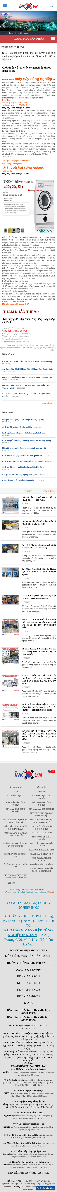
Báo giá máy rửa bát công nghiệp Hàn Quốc (19, 475)
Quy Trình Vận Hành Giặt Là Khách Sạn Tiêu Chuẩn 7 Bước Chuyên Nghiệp (39, 572)
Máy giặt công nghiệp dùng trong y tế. (41, 821)
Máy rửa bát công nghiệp (41, 803)
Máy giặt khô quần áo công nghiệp (41, 814)
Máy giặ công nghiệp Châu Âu (16, 342)
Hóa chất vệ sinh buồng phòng (28, 1184)
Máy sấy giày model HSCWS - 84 (16, 105)
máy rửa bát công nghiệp (32, 348)
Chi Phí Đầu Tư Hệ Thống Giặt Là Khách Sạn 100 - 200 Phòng (27, 361)
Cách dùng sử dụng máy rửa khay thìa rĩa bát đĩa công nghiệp (26, 440)
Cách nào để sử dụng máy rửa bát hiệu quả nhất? (22, 456)
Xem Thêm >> (48, 403)
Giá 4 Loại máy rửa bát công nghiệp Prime (41, 869)
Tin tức (20, 47)
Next (53, 24)
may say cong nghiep (36, 345)
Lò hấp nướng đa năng (41, 864)
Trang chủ (7, 47)
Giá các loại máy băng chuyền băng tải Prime (15, 876)
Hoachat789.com (31, 1187)
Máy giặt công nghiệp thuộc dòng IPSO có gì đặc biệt (23, 420)
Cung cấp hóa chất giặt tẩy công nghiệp (18, 480)
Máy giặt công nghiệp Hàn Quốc (16, 161)
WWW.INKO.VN (28, 1028)
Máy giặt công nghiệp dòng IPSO (15, 304)
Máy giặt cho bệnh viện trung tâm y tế (15, 821)
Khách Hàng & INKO (42, 833)
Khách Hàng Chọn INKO (42, 854)
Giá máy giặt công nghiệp (41, 797)
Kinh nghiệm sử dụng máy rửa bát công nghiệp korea (23, 433)
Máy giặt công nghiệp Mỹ (14, 328)
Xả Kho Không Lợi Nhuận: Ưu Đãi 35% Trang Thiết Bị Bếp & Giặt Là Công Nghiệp (39, 651)
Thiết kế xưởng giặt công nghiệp (41, 827)
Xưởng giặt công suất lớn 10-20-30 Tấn (15, 834)
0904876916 (45, 1188)
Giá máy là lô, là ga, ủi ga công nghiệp (15, 844)
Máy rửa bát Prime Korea (41, 859)
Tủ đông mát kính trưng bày (15, 865)
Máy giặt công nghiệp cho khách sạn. (15, 827)
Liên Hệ (41, 792)
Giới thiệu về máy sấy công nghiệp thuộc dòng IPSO (26, 69)
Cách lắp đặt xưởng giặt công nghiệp (17, 427)
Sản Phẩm (41, 787)
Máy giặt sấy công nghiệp (15, 803)
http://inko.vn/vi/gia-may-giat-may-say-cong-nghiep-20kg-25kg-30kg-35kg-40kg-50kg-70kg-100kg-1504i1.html (28, 1082)
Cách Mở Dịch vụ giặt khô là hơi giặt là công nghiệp (22, 461)
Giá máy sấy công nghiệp (41, 809)
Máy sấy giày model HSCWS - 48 (16, 102)
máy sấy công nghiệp (14, 348)
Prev (4, 24)
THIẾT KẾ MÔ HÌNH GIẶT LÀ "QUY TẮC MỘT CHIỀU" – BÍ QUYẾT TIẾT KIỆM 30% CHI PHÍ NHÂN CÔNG (39, 707)
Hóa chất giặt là (15, 796)
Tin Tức (15, 792)
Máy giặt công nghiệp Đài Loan (16, 336)
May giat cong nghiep (20, 345)
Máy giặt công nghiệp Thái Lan (16, 339)
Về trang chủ (15, 787)
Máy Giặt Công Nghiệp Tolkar (41, 844)
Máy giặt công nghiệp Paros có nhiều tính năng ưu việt (24, 448)
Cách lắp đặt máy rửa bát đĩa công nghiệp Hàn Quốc (23, 467)
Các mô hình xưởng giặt (41, 850)
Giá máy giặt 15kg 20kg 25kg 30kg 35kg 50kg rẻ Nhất (28, 320)
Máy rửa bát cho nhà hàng (15, 855)
